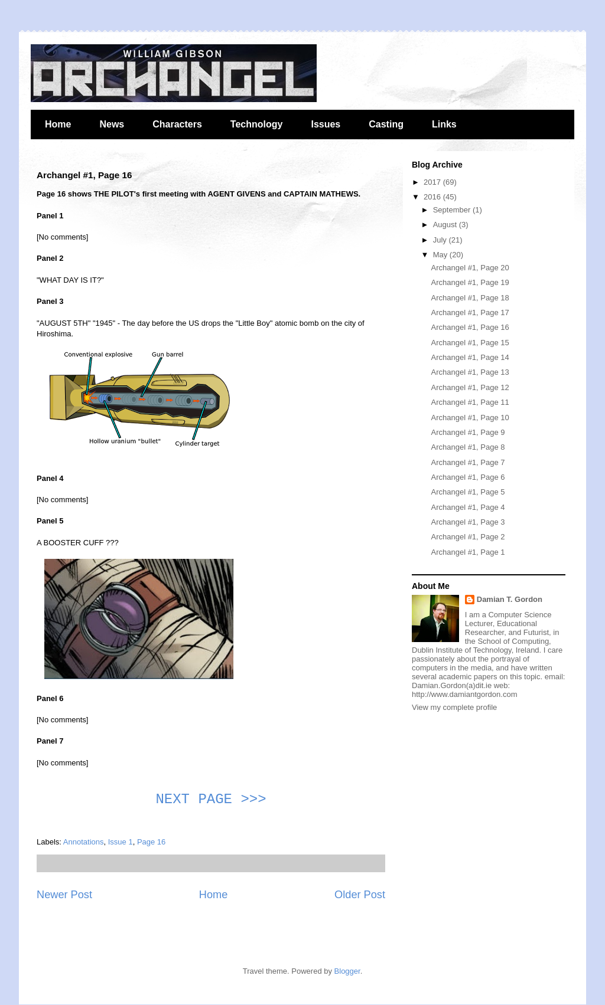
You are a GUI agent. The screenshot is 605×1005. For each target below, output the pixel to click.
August (446, 224)
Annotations (83, 841)
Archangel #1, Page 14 (470, 357)
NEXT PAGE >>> (210, 799)
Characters (177, 124)
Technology (256, 124)
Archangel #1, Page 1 (468, 552)
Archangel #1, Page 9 (468, 432)
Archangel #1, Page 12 (470, 387)
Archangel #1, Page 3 (468, 522)
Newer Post (64, 895)
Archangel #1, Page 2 (468, 536)
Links (444, 124)
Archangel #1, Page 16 (470, 327)
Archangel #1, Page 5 (468, 491)
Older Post (359, 895)
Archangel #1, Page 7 (468, 462)
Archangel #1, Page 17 (470, 312)
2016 (433, 196)
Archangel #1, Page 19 (470, 282)
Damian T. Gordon (509, 599)
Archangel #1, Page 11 (470, 402)
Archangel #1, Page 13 (470, 372)
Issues (325, 124)
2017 (433, 182)
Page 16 (151, 841)
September (453, 209)
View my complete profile (454, 707)
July (441, 239)
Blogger (347, 971)
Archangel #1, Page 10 (470, 417)
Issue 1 (120, 841)
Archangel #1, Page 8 (468, 447)
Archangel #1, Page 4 (468, 507)
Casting (386, 124)
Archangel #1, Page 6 (468, 477)
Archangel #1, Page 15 (470, 342)
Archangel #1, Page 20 (470, 267)
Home (58, 124)
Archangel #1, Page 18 (470, 297)
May (441, 254)
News (111, 124)
